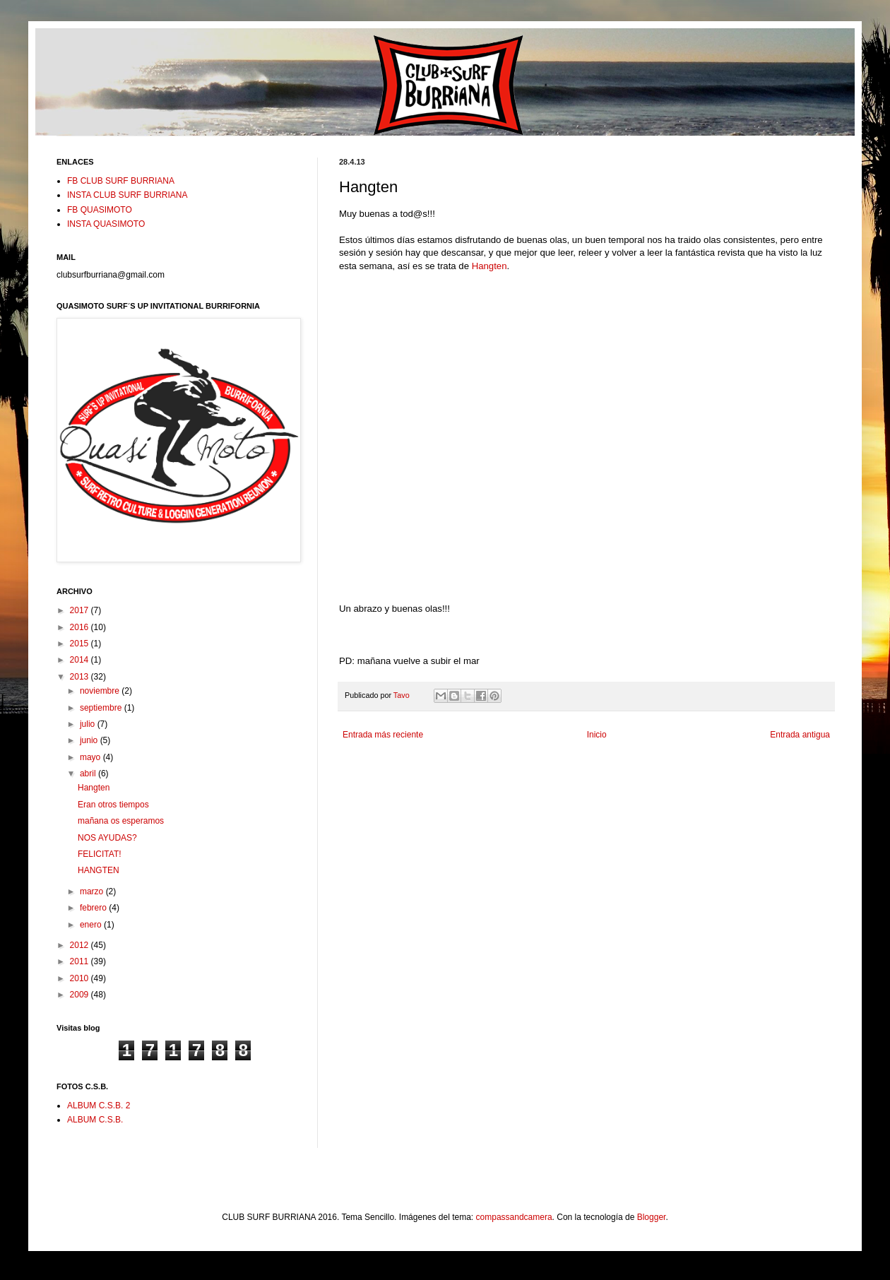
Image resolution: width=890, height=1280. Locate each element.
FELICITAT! (99, 854)
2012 (80, 945)
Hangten (489, 266)
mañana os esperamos (121, 821)
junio (90, 740)
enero (92, 925)
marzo (93, 891)
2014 (80, 660)
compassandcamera (514, 1217)
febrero (94, 908)
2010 (80, 978)
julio (88, 724)
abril (89, 773)
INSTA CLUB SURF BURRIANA (127, 195)
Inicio (597, 735)
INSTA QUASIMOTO (106, 224)
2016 (80, 627)
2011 (80, 961)
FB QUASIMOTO (99, 210)
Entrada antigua (800, 735)
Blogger (651, 1217)
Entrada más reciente (383, 735)
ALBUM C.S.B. (95, 1120)
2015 (80, 643)
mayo (91, 757)
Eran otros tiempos (113, 805)
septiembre (102, 708)
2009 (80, 995)
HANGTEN (98, 870)
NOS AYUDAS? (107, 838)
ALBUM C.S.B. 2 (98, 1105)
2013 (80, 677)
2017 (80, 610)
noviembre (100, 691)
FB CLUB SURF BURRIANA (120, 181)
